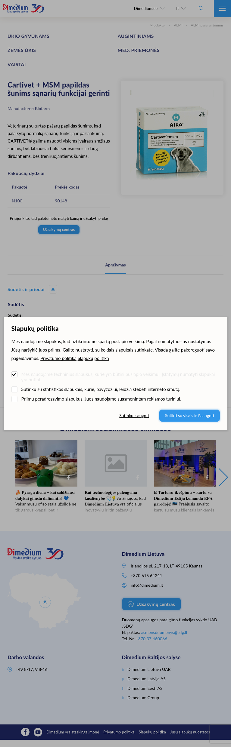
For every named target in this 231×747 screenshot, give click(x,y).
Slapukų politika (93, 358)
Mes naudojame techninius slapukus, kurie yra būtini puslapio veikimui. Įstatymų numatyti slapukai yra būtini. (118, 376)
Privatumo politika (58, 358)
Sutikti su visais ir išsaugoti (189, 415)
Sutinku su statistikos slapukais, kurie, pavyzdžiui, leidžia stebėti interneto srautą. (100, 389)
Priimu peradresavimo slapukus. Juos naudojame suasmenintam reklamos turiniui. (101, 398)
